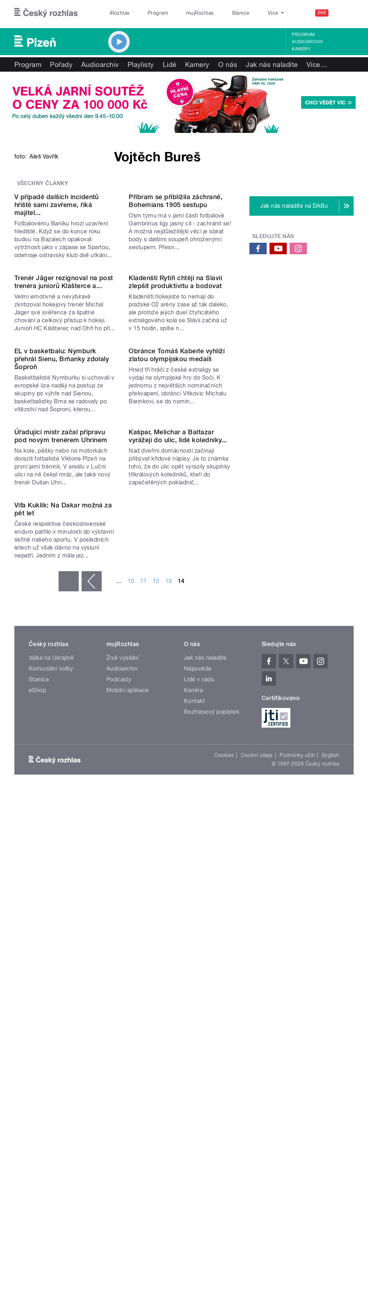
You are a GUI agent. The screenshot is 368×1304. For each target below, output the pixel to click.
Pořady (61, 64)
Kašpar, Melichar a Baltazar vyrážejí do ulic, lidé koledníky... (178, 755)
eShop (37, 1067)
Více (317, 64)
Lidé (169, 64)
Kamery (301, 48)
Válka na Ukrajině (51, 1034)
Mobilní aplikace (127, 1067)
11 (143, 958)
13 (168, 958)
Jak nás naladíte (272, 64)
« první (69, 958)
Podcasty (119, 1056)
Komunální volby (51, 1045)
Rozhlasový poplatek (211, 1088)
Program (147, 13)
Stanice (215, 13)
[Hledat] (344, 13)
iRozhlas (116, 13)
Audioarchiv (307, 41)
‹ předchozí (92, 958)
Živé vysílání (122, 1034)
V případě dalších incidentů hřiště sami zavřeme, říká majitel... (56, 350)
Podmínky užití (297, 1132)
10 (131, 958)
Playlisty (141, 64)
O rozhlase (248, 13)
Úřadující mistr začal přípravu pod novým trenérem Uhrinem (60, 755)
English (330, 1132)
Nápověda (197, 1045)
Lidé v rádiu (199, 1056)
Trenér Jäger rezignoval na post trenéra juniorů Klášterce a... (63, 485)
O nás (227, 64)
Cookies (224, 1132)
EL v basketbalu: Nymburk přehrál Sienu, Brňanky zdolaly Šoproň (61, 620)
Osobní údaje (257, 1132)
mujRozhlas (182, 13)
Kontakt (194, 1078)
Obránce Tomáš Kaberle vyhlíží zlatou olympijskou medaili (177, 616)
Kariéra (193, 1067)
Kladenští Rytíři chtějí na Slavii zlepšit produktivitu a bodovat (175, 485)
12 (156, 958)
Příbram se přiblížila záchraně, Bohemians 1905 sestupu (175, 346)
